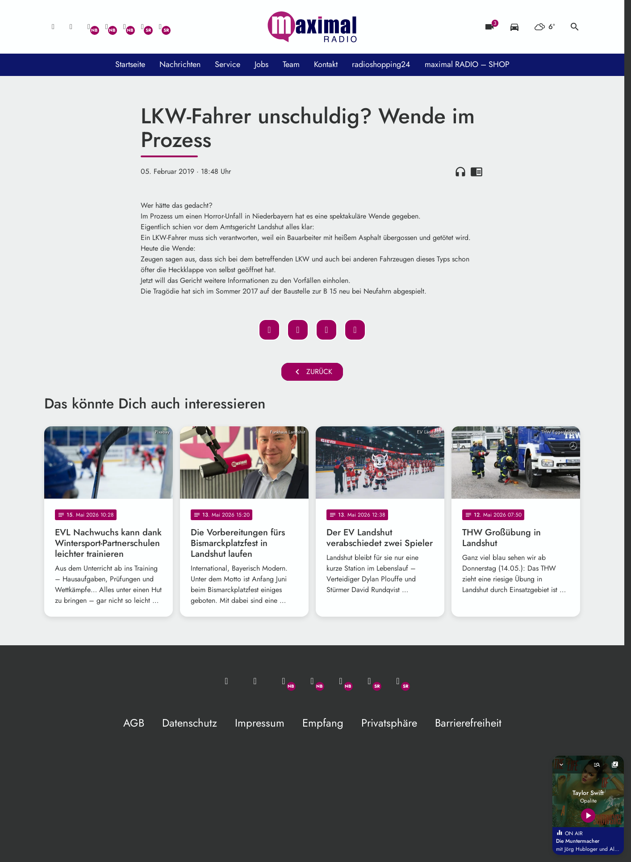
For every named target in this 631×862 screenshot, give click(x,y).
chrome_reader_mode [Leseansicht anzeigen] (476, 171)
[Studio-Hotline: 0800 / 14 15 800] (71, 27)
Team (291, 64)
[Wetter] (544, 26)
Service (227, 64)
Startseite (130, 64)
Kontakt (326, 64)
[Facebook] (107, 27)
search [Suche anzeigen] (574, 26)
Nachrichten (180, 64)
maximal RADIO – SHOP (467, 64)
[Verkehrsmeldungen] (514, 26)
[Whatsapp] (89, 27)
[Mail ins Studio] (53, 27)
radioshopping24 (381, 64)
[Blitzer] (489, 26)
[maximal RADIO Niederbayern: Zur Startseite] (312, 27)
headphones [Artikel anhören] (460, 171)
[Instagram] (125, 27)
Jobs (261, 64)
